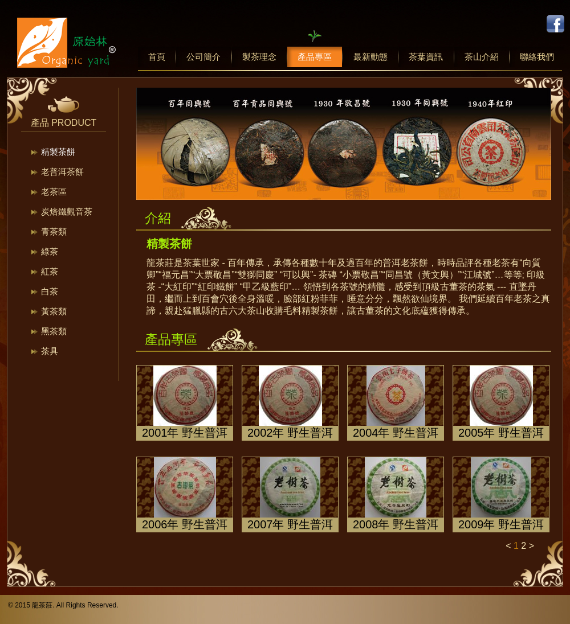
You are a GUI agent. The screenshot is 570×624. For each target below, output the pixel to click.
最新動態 (370, 56)
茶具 (49, 351)
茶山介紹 (482, 56)
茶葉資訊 (426, 56)
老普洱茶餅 (62, 171)
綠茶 (49, 251)
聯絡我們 (537, 56)
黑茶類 (54, 331)
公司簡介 (203, 56)
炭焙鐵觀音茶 (66, 211)
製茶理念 (259, 56)
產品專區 (315, 56)
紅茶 (49, 271)
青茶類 (54, 231)
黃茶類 (54, 311)
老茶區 (54, 191)
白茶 (49, 291)
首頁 (156, 56)
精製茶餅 (58, 152)
